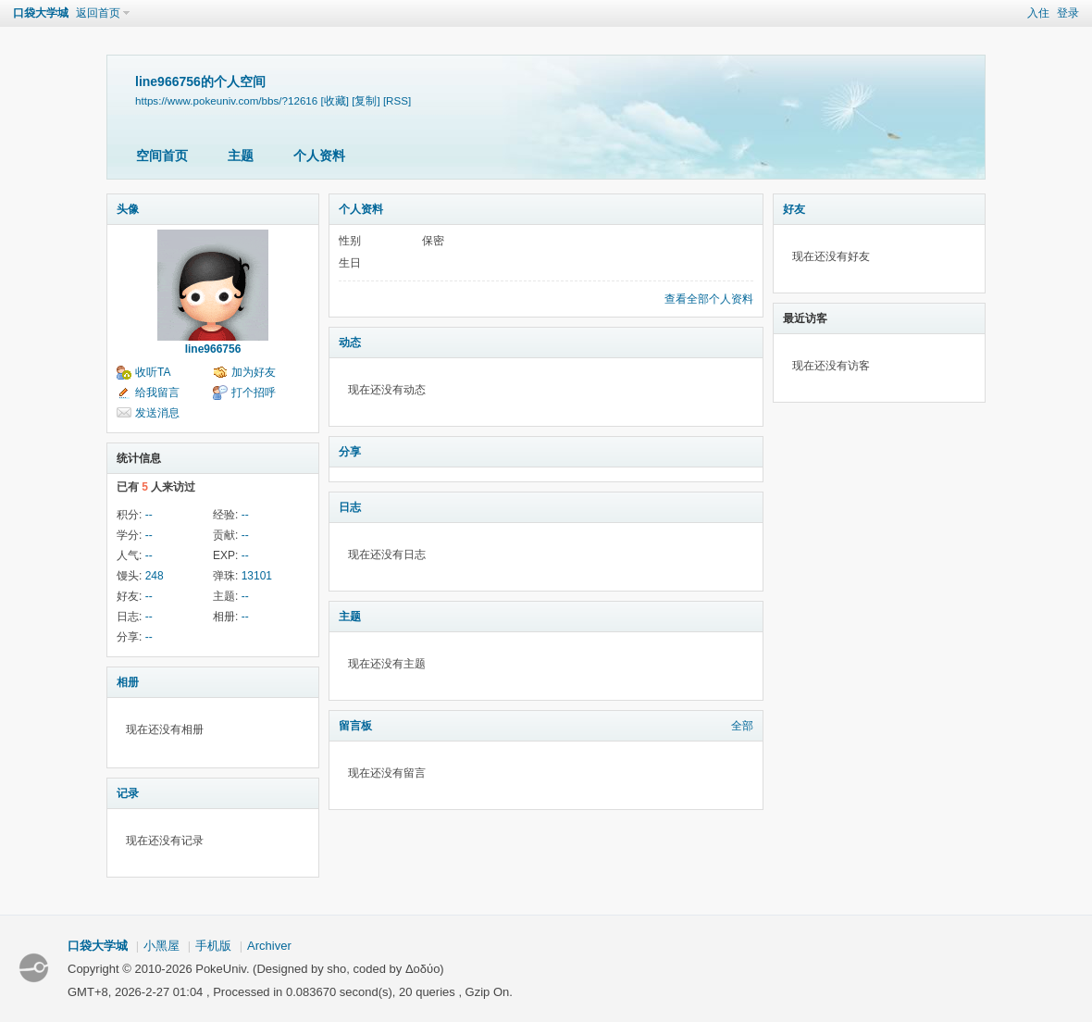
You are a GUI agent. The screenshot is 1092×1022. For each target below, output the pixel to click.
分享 (350, 451)
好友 (794, 209)
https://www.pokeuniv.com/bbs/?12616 (226, 100)
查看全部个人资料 (708, 299)
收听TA (152, 372)
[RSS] (397, 100)
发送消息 (157, 412)
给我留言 (157, 392)
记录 (128, 793)
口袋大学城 (40, 12)
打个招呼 (253, 392)
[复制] (365, 100)
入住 (1038, 12)
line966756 (213, 349)
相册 (128, 682)
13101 (257, 575)
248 (154, 575)
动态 (350, 342)
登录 (1068, 12)
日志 (350, 507)
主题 (241, 155)
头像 (128, 209)
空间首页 (162, 155)
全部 (742, 725)
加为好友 (253, 372)
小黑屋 (161, 946)
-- (149, 514)
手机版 (213, 946)
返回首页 (98, 12)
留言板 (355, 725)
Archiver (269, 946)
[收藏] (335, 100)
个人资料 (319, 155)
